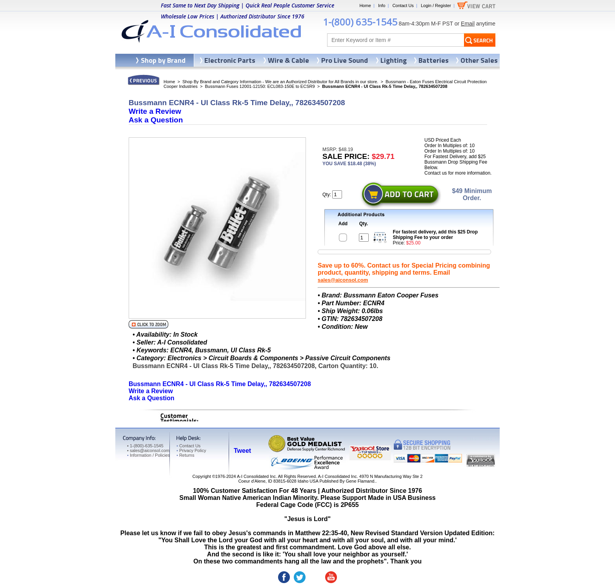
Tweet (242, 450)
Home (365, 5)
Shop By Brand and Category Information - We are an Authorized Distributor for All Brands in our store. (280, 81)
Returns (185, 455)
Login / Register (436, 5)
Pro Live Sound (344, 60)
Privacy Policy (191, 450)
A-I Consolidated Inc (256, 476)
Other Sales (479, 60)
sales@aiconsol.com (343, 280)
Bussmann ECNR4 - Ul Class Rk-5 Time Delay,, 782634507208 (220, 384)
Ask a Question (156, 120)
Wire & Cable (288, 60)
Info (381, 5)
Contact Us (402, 5)
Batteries (433, 60)
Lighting (393, 60)
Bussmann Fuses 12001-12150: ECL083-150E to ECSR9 (260, 86)
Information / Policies (148, 455)
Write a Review (155, 111)
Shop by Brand (163, 60)
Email (468, 23)
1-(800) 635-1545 (360, 21)
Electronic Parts (229, 60)
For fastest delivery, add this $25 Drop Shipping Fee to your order (435, 234)
